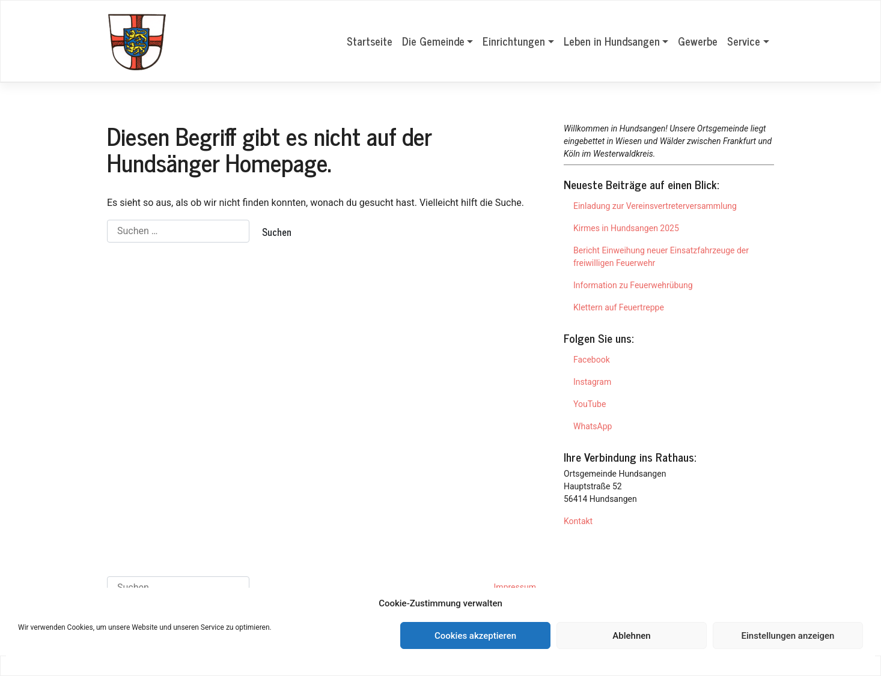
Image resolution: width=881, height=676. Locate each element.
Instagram (592, 382)
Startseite (369, 41)
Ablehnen (631, 635)
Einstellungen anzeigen (788, 635)
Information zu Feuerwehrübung (633, 285)
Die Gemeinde (433, 41)
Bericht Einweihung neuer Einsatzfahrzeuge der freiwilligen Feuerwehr (661, 257)
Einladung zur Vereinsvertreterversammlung (655, 206)
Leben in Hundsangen (612, 41)
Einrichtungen (514, 41)
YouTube (589, 404)
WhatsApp (592, 426)
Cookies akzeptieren (475, 635)
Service (743, 41)
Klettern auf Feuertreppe (618, 307)
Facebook (591, 359)
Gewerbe (698, 41)
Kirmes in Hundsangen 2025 (626, 228)
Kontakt (578, 521)
